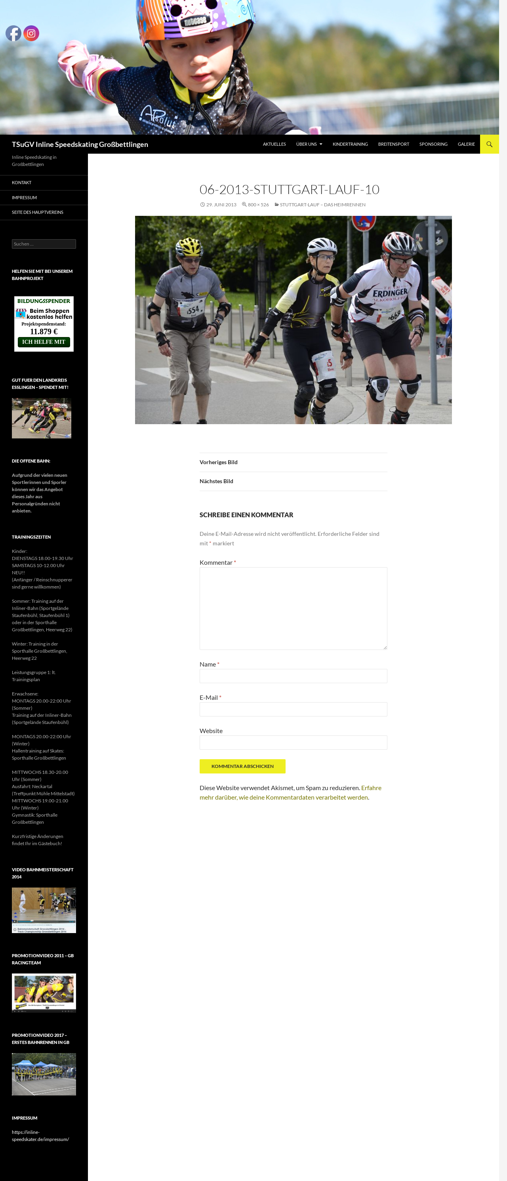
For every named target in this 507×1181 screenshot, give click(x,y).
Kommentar (218, 562)
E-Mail (210, 697)
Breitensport (393, 144)
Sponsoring (433, 144)
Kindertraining (350, 144)
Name (209, 664)
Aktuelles (274, 144)
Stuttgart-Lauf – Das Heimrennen (323, 205)
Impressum (24, 197)
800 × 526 (258, 205)
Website (211, 730)
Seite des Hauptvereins (37, 212)
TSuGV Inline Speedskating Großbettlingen (80, 144)
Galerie (466, 144)
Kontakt (21, 182)
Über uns (306, 144)
